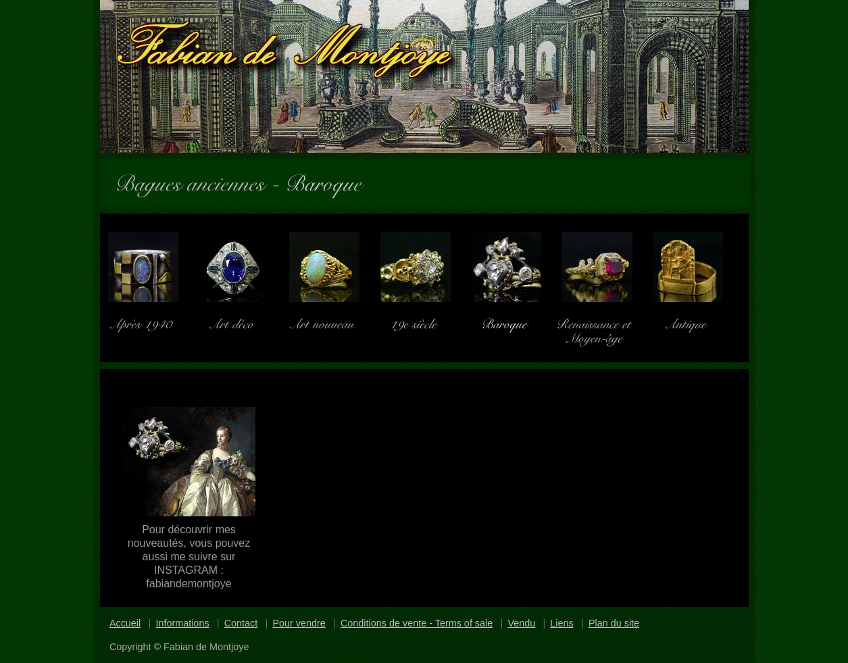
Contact (241, 623)
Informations (182, 623)
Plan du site (614, 623)
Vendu (521, 623)
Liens (561, 623)
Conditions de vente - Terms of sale (417, 623)
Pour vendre (298, 623)
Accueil (125, 623)
